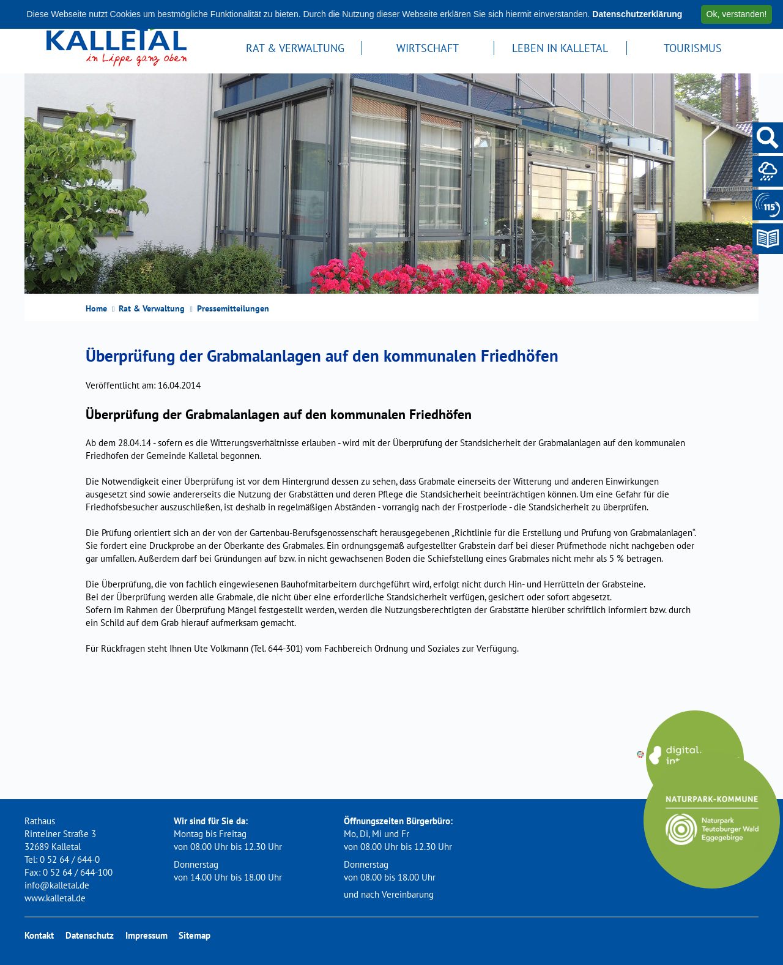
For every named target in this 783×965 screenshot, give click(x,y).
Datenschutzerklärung (637, 14)
